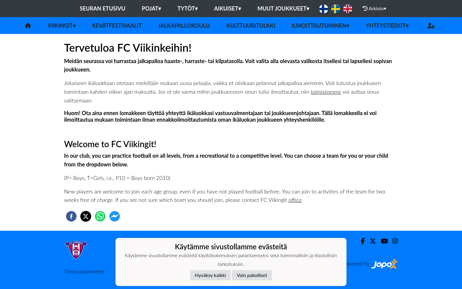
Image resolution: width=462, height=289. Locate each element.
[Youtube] (382, 241)
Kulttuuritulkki (250, 25)
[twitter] (85, 216)
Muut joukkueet (283, 8)
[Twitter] (370, 241)
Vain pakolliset (252, 275)
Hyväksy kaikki (210, 275)
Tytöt (187, 8)
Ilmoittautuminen (320, 25)
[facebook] (71, 216)
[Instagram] (393, 241)
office (294, 199)
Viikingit (61, 25)
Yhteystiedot (387, 25)
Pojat (151, 8)
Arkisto (374, 8)
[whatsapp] (100, 216)
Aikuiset (227, 8)
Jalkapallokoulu (184, 25)
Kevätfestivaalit (117, 25)
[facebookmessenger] (114, 216)
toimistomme (326, 91)
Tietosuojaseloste (84, 271)
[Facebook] (360, 241)
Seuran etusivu (102, 8)
